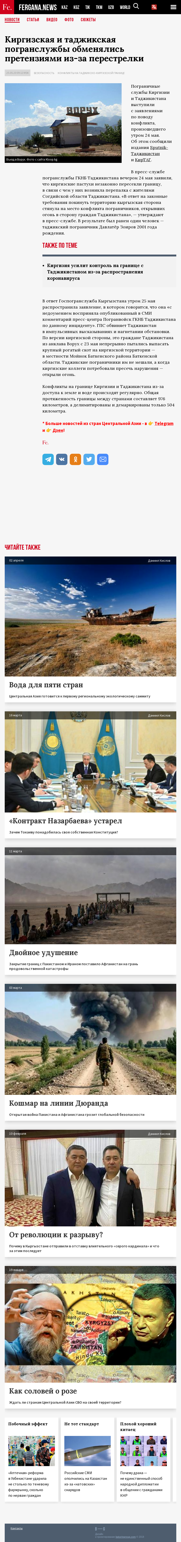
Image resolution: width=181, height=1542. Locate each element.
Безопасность (44, 73)
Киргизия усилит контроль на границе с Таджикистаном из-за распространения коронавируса (98, 271)
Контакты (17, 1528)
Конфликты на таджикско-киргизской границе (91, 73)
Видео (52, 20)
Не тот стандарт (81, 1424)
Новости (12, 20)
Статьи (33, 20)
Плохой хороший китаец (138, 1426)
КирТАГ (143, 159)
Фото (69, 20)
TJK (88, 7)
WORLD (126, 7)
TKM (100, 7)
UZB (112, 7)
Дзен (58, 430)
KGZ (77, 7)
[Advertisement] (90, 509)
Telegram (164, 423)
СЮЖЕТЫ (88, 20)
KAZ (65, 7)
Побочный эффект (28, 1424)
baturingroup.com (125, 1537)
